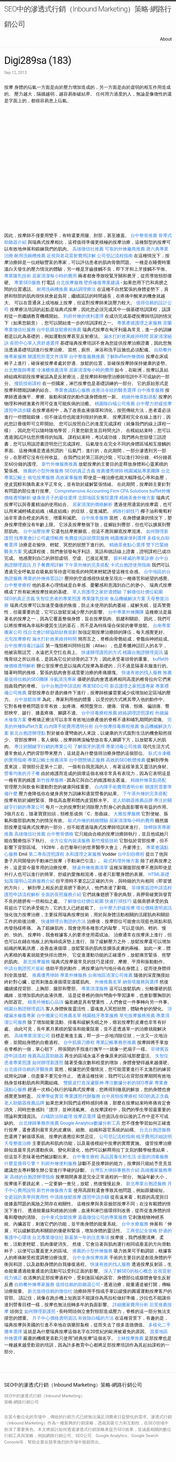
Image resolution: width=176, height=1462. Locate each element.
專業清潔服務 (94, 988)
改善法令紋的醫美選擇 (113, 390)
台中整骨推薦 (144, 235)
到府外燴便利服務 (59, 1163)
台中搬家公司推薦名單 (59, 1015)
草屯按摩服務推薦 (137, 1015)
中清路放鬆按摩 (66, 1197)
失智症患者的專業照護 (58, 598)
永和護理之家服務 (83, 854)
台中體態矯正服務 (87, 760)
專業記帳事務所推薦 (116, 1042)
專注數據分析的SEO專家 (129, 1082)
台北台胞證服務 (155, 1130)
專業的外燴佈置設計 (43, 578)
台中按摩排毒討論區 (25, 645)
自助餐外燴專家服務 (34, 1284)
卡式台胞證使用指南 (130, 565)
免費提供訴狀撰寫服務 (87, 538)
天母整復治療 (17, 1143)
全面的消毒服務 (152, 1156)
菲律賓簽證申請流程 (152, 887)
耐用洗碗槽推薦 (30, 255)
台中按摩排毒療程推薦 (117, 726)
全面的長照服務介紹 (61, 894)
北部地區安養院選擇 (98, 497)
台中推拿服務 (150, 390)
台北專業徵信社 (47, 1237)
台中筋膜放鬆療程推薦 (59, 329)
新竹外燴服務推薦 (60, 464)
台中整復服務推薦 (87, 356)
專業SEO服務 (27, 282)
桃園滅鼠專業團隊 (142, 471)
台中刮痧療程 (132, 854)
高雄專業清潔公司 (32, 1035)
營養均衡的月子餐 (22, 773)
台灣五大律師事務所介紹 (114, 1170)
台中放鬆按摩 (28, 699)
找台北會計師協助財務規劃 (50, 632)
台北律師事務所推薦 (39, 1123)
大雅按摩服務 (127, 813)
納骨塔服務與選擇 (140, 982)
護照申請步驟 (17, 410)
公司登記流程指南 (115, 255)
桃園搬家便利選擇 (128, 538)
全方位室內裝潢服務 (70, 840)
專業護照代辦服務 (82, 1096)
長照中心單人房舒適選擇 (34, 343)
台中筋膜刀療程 (79, 1042)
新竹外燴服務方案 (54, 1190)
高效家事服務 (69, 477)
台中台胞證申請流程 (61, 686)
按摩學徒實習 (51, 1096)
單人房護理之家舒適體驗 (97, 592)
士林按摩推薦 (130, 1338)
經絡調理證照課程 (136, 713)
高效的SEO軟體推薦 (126, 760)
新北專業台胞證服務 (146, 1183)
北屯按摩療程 (18, 639)
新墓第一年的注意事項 (87, 1237)
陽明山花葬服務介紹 (34, 881)
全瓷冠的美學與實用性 (26, 1197)
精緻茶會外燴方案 (137, 497)
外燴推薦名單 (108, 982)
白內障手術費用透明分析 (68, 726)
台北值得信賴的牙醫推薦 (28, 1069)
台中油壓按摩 (37, 531)
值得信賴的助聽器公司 (78, 1284)
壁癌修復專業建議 (102, 282)
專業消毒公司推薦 (124, 746)
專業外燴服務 (73, 975)
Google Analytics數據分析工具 (90, 1123)
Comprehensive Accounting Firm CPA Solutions (101, 491)
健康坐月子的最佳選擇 (54, 497)
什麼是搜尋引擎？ (22, 1163)
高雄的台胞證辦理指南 (32, 1177)
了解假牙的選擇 (89, 746)
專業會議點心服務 (72, 390)
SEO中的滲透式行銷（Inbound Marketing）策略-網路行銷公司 (87, 16)
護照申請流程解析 (22, 894)
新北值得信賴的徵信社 (50, 1291)
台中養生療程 (86, 1156)
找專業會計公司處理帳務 (38, 538)
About (166, 39)
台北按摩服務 (69, 282)
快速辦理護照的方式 (101, 652)
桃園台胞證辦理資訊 (143, 652)
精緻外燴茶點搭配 (139, 397)
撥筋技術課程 (28, 383)
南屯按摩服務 (42, 477)
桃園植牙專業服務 (100, 1015)
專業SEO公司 (95, 686)
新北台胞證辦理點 (28, 733)
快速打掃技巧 (118, 901)
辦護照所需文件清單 (48, 356)
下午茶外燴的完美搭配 (87, 565)
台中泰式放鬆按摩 (59, 1217)
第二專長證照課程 (46, 854)
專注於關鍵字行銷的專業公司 (43, 746)
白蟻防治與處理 (56, 1116)
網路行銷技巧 (126, 511)
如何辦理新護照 (47, 1062)
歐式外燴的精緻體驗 (88, 820)
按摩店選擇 (85, 1116)
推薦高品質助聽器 (45, 1056)
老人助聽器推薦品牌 (133, 800)
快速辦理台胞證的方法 (63, 921)
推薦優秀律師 (109, 471)
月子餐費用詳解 (47, 565)
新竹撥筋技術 (104, 840)
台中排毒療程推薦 (99, 713)
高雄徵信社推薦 (88, 249)
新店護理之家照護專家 (132, 686)
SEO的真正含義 (80, 471)
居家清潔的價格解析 (92, 504)
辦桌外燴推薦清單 (90, 867)
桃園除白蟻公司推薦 (115, 403)
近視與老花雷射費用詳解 (71, 255)
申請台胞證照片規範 (24, 968)
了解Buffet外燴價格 (125, 356)
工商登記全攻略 (141, 1230)
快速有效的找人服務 (142, 672)
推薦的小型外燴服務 (43, 471)
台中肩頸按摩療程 (119, 1096)
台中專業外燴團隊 (126, 612)
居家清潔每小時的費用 (54, 276)
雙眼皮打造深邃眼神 (83, 1082)
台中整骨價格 (61, 834)
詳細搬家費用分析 (130, 1304)
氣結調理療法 (82, 289)
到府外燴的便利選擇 (84, 316)
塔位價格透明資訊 (154, 908)
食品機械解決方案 (128, 598)
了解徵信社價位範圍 (143, 592)
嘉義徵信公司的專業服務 (102, 1217)
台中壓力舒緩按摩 (154, 403)
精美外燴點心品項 (46, 1002)
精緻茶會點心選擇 (127, 544)
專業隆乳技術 (17, 276)
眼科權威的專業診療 (134, 558)
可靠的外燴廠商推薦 (125, 249)
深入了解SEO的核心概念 (128, 1271)
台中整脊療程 (18, 585)
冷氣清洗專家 (62, 679)
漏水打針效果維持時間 (126, 336)
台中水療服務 (135, 1224)
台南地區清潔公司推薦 (110, 975)
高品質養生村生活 (118, 1156)
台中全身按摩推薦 (90, 1257)
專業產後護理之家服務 (139, 323)
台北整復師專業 (19, 370)
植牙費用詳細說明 (154, 1136)
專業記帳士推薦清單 (48, 760)
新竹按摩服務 (51, 780)
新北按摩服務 (37, 961)
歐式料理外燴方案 (122, 861)
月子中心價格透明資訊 (54, 1318)
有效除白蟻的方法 (96, 1318)
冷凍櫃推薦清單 (52, 370)
